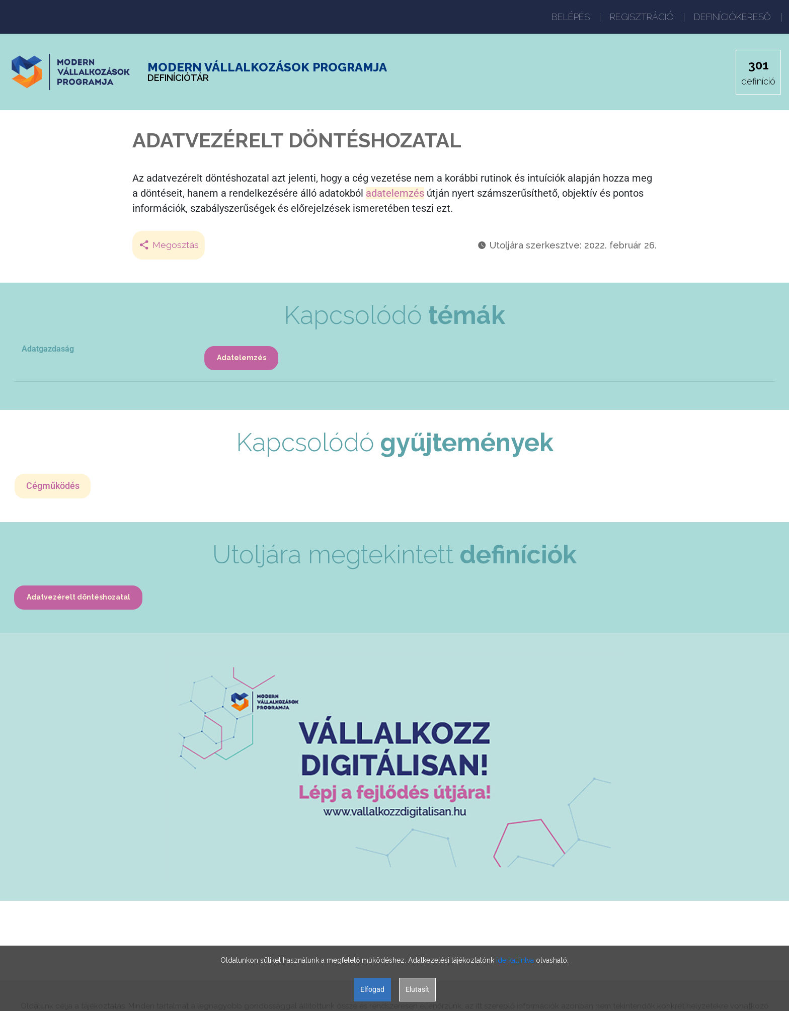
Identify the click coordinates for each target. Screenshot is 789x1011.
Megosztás (168, 245)
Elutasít (417, 989)
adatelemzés (395, 193)
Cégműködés (53, 487)
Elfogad (372, 989)
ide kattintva (515, 960)
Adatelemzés (242, 358)
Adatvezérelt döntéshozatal (79, 599)
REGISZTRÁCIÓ (642, 17)
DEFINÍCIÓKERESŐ (732, 17)
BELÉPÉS (570, 17)
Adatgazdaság (48, 349)
